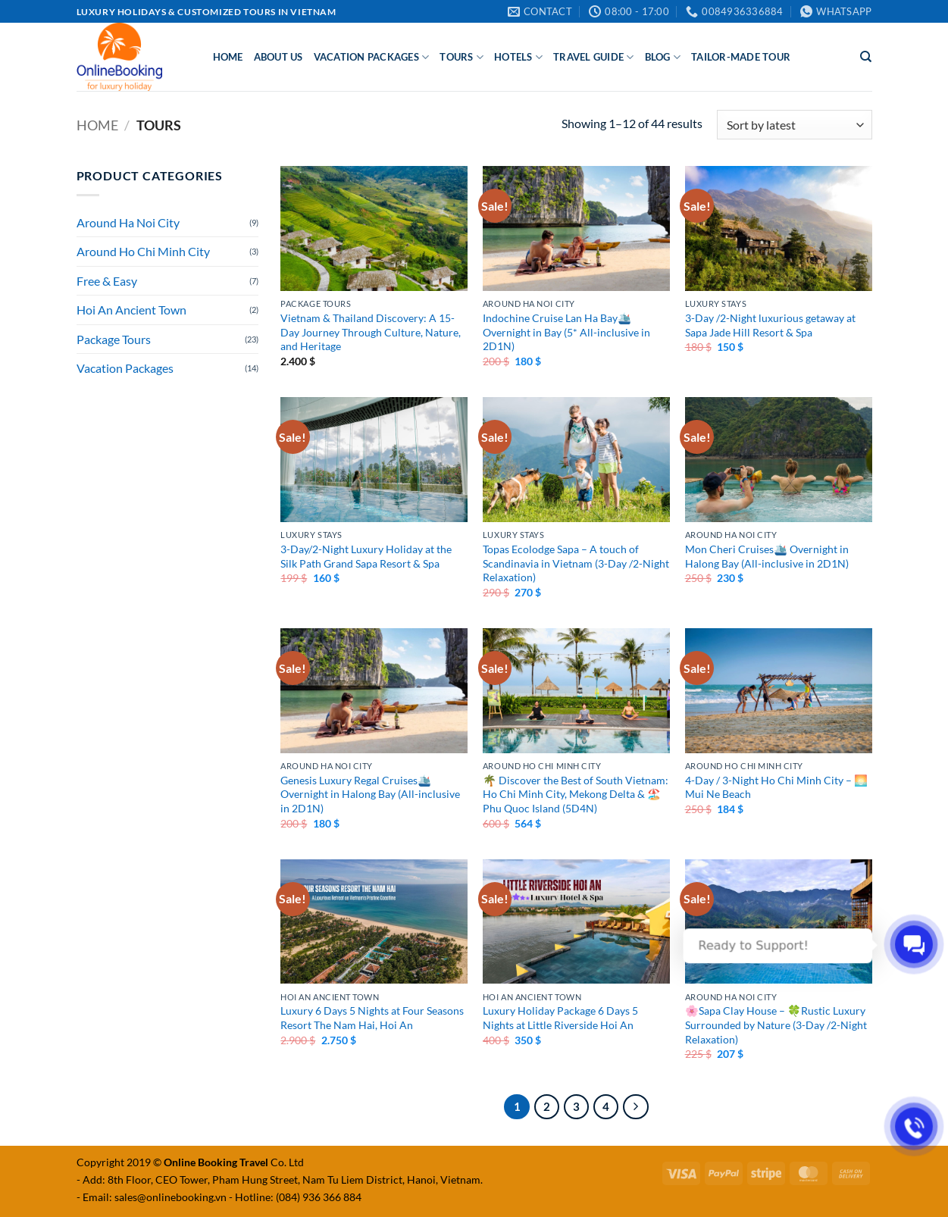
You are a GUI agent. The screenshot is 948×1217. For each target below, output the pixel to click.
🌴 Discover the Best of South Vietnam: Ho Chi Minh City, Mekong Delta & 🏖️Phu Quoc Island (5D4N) (575, 794)
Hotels (518, 57)
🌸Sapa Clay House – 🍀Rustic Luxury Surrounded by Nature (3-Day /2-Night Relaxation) (776, 1024)
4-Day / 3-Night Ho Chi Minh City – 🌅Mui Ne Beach (776, 787)
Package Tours (114, 339)
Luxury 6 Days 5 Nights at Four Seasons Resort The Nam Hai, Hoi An (372, 1017)
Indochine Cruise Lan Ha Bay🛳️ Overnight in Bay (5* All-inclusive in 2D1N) (566, 331)
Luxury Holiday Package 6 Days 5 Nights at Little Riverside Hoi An (560, 1017)
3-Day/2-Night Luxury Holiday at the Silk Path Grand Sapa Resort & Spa (366, 556)
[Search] (865, 56)
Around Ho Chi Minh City (143, 251)
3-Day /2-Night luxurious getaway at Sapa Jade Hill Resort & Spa (770, 325)
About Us (278, 57)
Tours (461, 57)
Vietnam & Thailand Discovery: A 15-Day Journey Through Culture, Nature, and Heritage (370, 331)
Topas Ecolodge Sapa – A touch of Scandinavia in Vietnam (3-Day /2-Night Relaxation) (576, 563)
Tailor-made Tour (740, 57)
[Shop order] (794, 124)
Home (228, 57)
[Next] (636, 1107)
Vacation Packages (372, 57)
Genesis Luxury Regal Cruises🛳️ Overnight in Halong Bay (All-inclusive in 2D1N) (370, 794)
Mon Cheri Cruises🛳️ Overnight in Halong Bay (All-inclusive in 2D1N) (767, 556)
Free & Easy (107, 281)
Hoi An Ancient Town (131, 309)
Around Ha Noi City (128, 222)
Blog (662, 57)
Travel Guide (593, 57)
